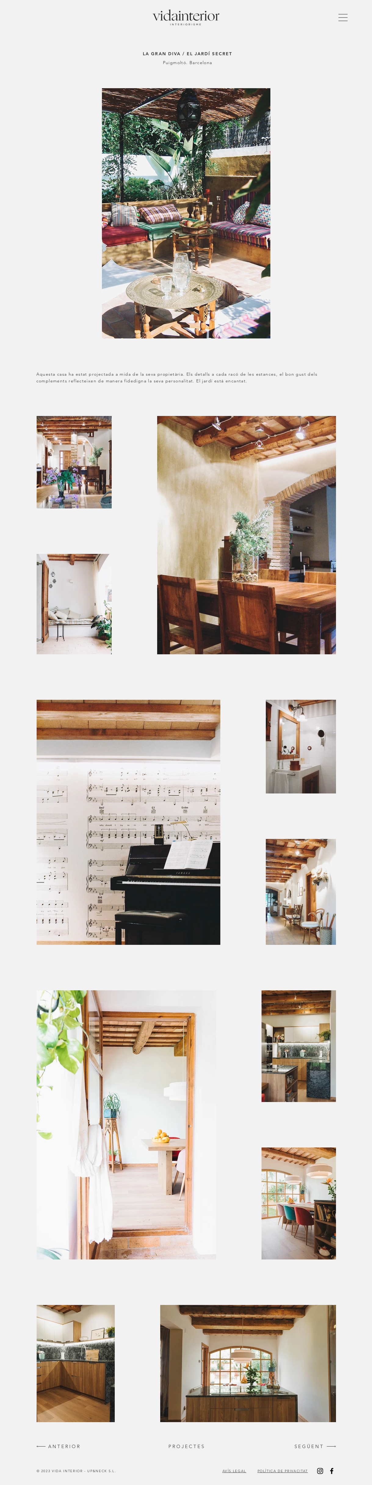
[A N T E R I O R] (64, 1446)
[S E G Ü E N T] (308, 1446)
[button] (343, 17)
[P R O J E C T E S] (186, 1446)
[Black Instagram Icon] (320, 1471)
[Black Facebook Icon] (332, 1471)
